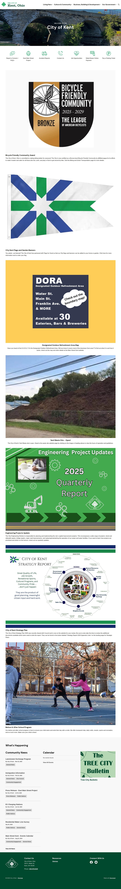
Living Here (47, 5)
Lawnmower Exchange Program (18, 759)
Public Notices (21, 796)
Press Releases (10, 796)
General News (10, 764)
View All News (10, 849)
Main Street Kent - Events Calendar (19, 836)
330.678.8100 (33, 869)
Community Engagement (13, 782)
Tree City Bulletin (89, 780)
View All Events (48, 762)
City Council (20, 778)
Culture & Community (62, 5)
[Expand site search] (119, 5)
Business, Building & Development (87, 5)
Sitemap (55, 861)
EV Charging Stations (14, 804)
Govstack (113, 878)
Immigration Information (15, 773)
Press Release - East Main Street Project (21, 790)
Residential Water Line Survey (17, 822)
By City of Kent (10, 761)
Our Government (108, 5)
